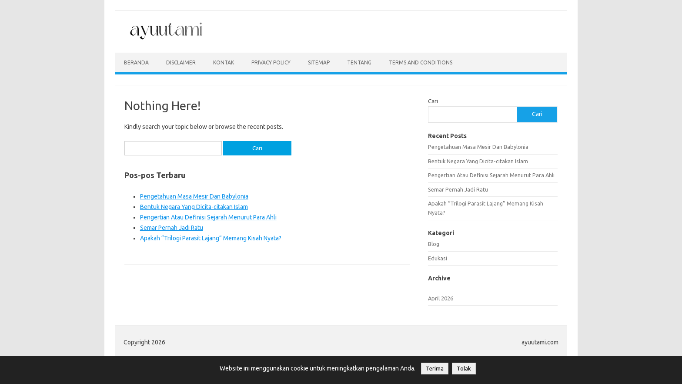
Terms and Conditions (420, 62)
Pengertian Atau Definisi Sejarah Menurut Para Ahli (208, 217)
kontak (223, 62)
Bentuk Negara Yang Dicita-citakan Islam (194, 206)
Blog (433, 244)
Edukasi (437, 258)
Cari (433, 101)
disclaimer (181, 62)
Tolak (464, 368)
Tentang (359, 62)
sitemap (319, 62)
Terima (435, 368)
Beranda (136, 62)
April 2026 (440, 298)
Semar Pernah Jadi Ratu (171, 227)
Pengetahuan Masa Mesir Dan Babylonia (194, 196)
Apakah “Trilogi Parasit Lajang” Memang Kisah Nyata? (210, 238)
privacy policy (271, 62)
